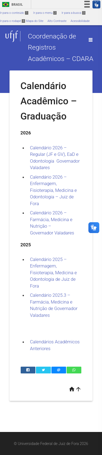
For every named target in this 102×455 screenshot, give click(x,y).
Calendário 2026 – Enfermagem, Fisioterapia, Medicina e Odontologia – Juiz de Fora (53, 190)
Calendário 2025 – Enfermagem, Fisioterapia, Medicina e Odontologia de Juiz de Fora (53, 273)
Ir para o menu (45, 13)
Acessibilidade (79, 21)
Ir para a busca (73, 13)
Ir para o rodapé (12, 21)
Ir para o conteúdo (14, 13)
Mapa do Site (34, 21)
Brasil (11, 4)
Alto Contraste (57, 21)
